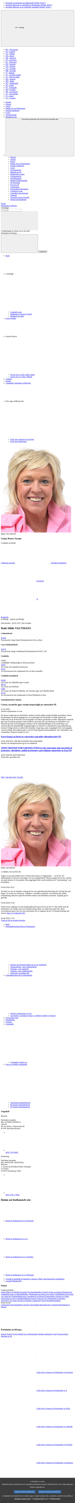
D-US (3, 669)
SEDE (3, 680)
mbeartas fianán (39, 1500)
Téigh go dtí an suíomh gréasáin (13, 920)
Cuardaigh (5, 208)
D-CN (3, 693)
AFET (3, 665)
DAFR (3, 638)
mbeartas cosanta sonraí (22, 1500)
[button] (40, 284)
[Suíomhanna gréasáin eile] (40, 137)
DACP (3, 649)
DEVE (3, 685)
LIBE (3, 689)
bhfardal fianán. (55, 1500)
